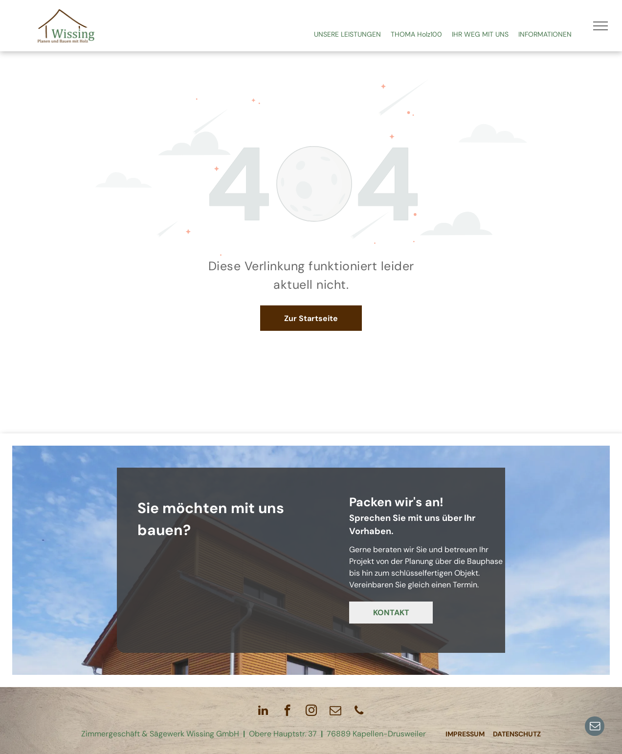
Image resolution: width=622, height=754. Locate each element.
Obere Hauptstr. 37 (283, 734)
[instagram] (311, 711)
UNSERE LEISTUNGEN (347, 34)
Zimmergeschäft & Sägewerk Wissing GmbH (160, 734)
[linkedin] (263, 711)
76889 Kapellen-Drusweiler (376, 734)
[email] (594, 727)
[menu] (600, 26)
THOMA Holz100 (416, 34)
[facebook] (287, 711)
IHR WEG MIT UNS (480, 34)
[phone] (359, 711)
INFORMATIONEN (545, 34)
